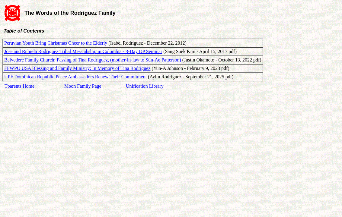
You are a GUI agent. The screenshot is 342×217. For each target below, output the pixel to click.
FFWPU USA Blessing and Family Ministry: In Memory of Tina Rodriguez (77, 68)
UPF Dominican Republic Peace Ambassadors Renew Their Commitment (75, 76)
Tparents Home (19, 86)
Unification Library (145, 86)
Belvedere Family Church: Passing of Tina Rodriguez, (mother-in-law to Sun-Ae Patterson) (92, 59)
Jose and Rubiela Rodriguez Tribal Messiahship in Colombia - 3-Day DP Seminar (83, 51)
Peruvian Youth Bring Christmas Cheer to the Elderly (55, 43)
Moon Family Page (82, 86)
